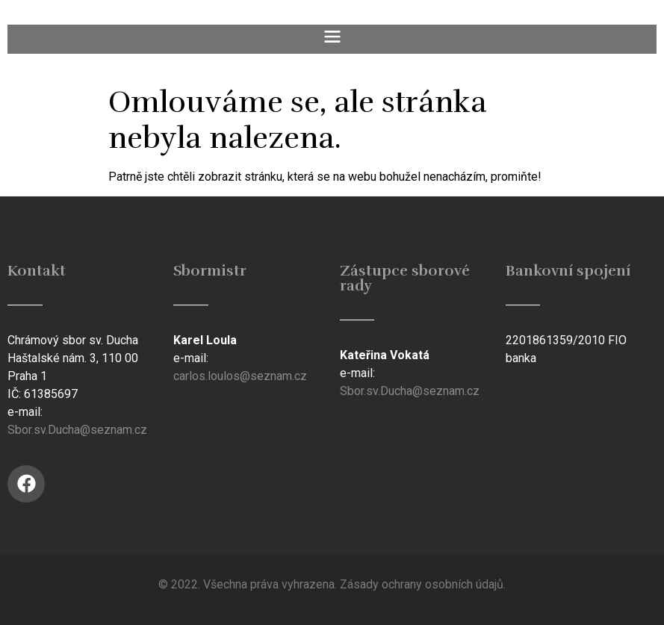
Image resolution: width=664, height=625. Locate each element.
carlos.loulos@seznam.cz (240, 376)
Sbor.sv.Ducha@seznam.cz (77, 430)
